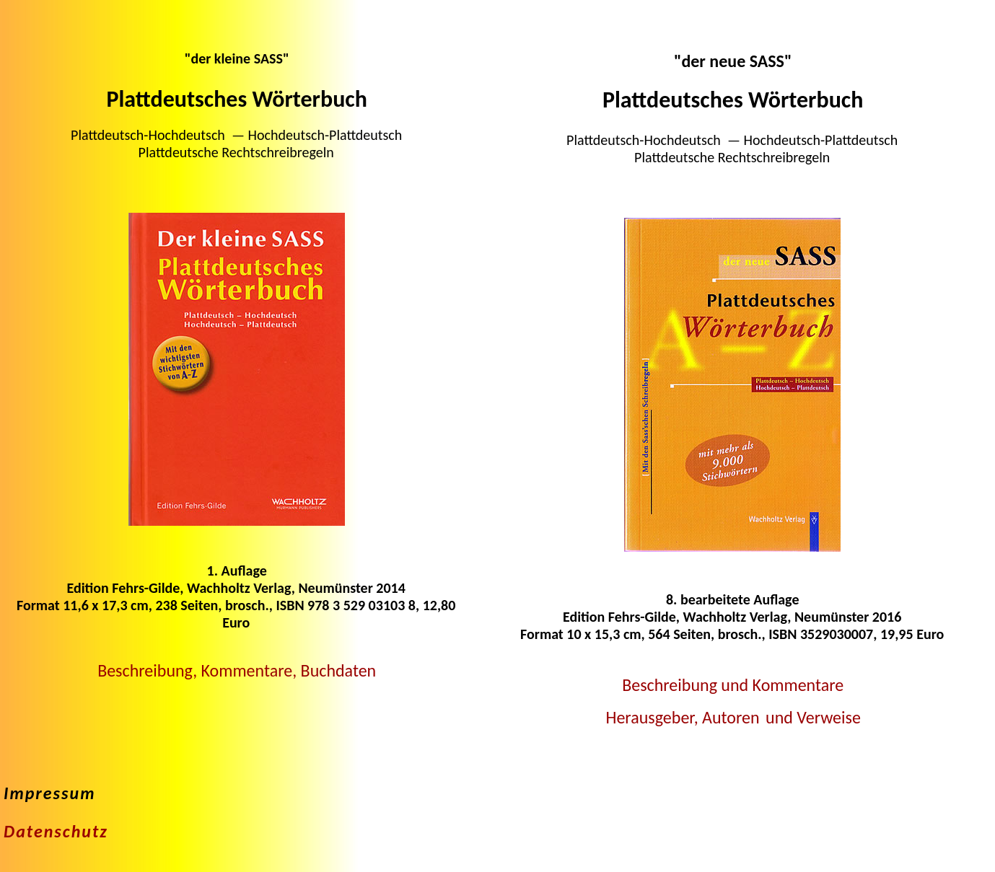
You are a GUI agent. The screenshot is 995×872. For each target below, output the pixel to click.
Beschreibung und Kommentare (732, 684)
